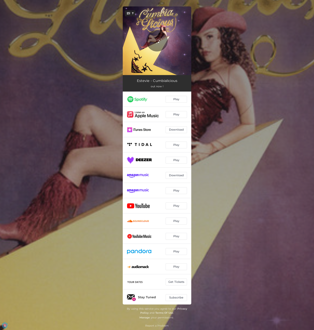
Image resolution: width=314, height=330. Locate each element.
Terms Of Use (164, 312)
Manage (144, 317)
